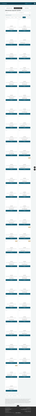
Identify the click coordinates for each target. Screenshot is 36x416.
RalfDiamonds (8, 17)
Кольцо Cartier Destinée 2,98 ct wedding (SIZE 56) (11, 359)
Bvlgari (16, 17)
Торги (5, 411)
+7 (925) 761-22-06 (29, 409)
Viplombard (4, 3)
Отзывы (7, 411)
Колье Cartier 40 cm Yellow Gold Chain (24, 179)
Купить (11, 44)
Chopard (12, 17)
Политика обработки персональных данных (10, 412)
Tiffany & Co (20, 17)
